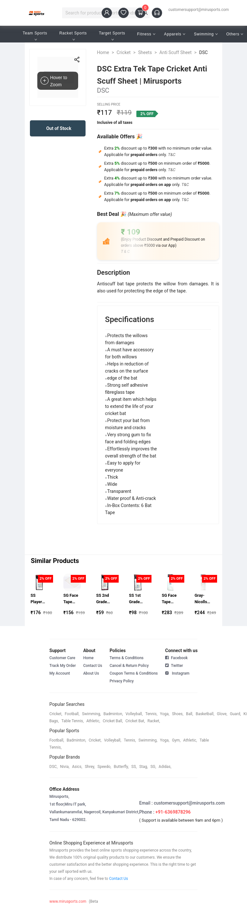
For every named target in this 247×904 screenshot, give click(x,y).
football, (72, 714)
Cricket (124, 52)
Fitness (146, 34)
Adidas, (165, 766)
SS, (134, 766)
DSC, (54, 766)
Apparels (174, 34)
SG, (153, 766)
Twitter (174, 665)
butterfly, (121, 766)
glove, (222, 714)
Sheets (145, 52)
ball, (189, 714)
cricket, (56, 714)
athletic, (93, 721)
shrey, (90, 766)
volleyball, (134, 714)
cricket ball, (113, 721)
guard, (235, 714)
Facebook (176, 658)
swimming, (91, 714)
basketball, (205, 714)
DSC (203, 52)
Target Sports (113, 36)
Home (103, 52)
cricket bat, (135, 721)
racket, (154, 721)
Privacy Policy (122, 681)
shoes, (178, 714)
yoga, (164, 714)
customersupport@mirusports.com (199, 10)
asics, (77, 766)
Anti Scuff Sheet (176, 52)
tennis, (151, 714)
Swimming (206, 34)
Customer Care (62, 658)
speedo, (104, 766)
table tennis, (72, 721)
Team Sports (36, 36)
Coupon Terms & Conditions (134, 673)
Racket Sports (73, 36)
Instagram (177, 673)
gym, (176, 740)
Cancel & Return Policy (129, 665)
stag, (143, 766)
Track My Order (63, 665)
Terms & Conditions (127, 658)
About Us (91, 673)
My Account (60, 673)
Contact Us (92, 665)
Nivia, (64, 766)
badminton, (113, 714)
